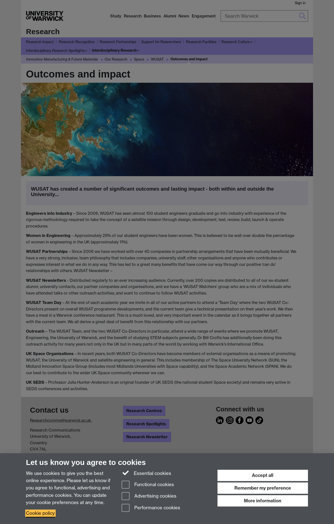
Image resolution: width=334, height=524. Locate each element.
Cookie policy (40, 513)
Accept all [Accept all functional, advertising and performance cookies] (262, 475)
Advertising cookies (149, 496)
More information (262, 501)
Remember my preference (262, 488)
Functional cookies (148, 485)
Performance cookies (151, 508)
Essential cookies (146, 473)
